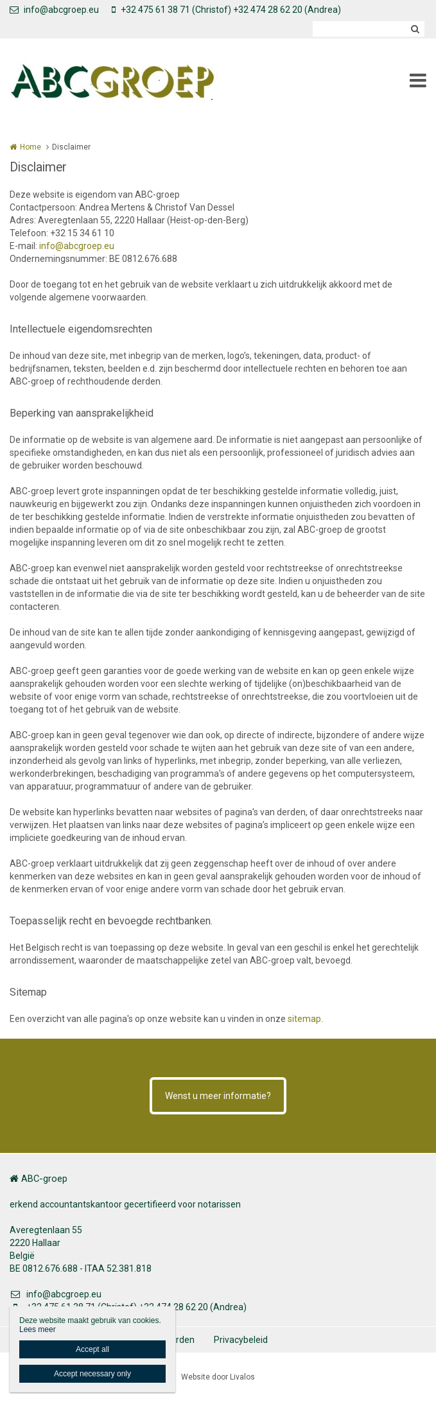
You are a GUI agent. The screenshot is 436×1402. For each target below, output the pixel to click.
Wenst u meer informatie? (218, 1096)
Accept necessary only (92, 1373)
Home (30, 147)
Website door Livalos (218, 1376)
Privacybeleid (241, 1340)
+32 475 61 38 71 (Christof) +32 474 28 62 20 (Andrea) (226, 9)
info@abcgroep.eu (54, 9)
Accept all (92, 1349)
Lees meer (37, 1329)
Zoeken (414, 29)
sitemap (304, 1019)
